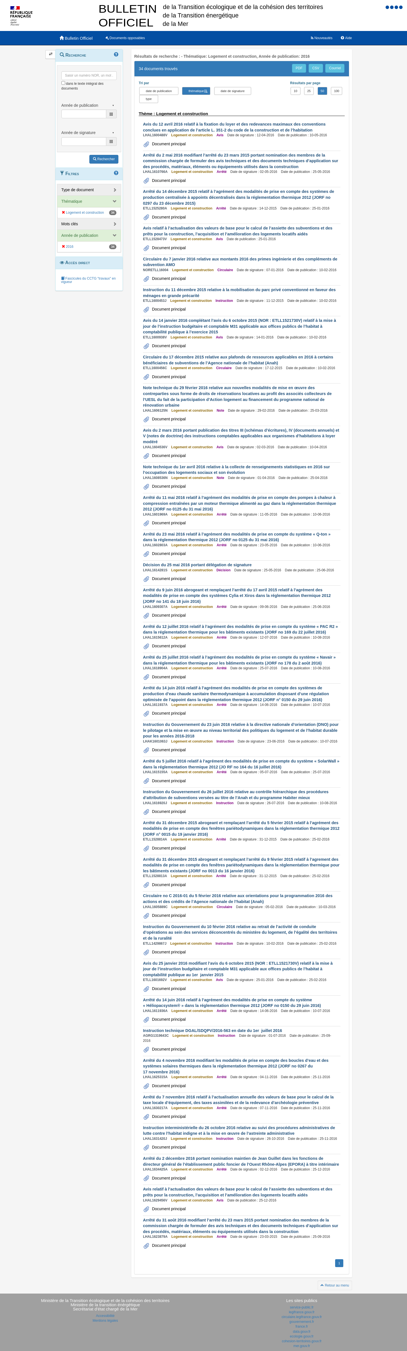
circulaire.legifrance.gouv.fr (302, 1317)
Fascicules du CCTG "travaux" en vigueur (88, 280)
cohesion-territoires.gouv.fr (302, 1341)
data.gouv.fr (301, 1332)
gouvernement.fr (301, 1322)
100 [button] (336, 91)
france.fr (301, 1326)
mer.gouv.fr (301, 1346)
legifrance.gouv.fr (302, 1312)
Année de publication (79, 235)
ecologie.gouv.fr (302, 1336)
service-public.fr (301, 1307)
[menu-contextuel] (63, 83)
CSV (315, 68)
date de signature (233, 91)
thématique (196, 91)
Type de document (77, 190)
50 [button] (322, 91)
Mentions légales (105, 1321)
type (149, 99)
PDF (299, 68)
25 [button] (309, 91)
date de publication (159, 91)
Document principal (168, 144)
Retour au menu (334, 1285)
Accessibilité (105, 1316)
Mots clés (69, 224)
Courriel (335, 68)
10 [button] (295, 91)
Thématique (71, 201)
